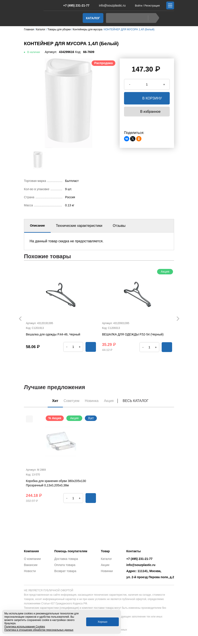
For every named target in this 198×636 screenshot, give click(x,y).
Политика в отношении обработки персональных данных (38, 629)
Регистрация (152, 5)
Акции (105, 565)
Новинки (107, 571)
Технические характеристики (79, 225)
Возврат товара (65, 571)
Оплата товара (65, 565)
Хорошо (102, 621)
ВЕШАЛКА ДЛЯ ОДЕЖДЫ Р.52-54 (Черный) (133, 334)
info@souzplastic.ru (110, 5)
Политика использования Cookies (24, 626)
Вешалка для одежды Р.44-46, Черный (53, 334)
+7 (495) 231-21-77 (74, 5)
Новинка (92, 401)
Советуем (71, 401)
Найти (152, 18)
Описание (37, 225)
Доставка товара (66, 559)
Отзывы (119, 225)
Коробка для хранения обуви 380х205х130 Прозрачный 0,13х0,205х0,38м (56, 484)
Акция (111, 401)
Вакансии (30, 565)
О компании (32, 559)
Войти (138, 5)
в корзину (147, 98)
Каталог (93, 18)
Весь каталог (138, 401)
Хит (53, 401)
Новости (30, 571)
